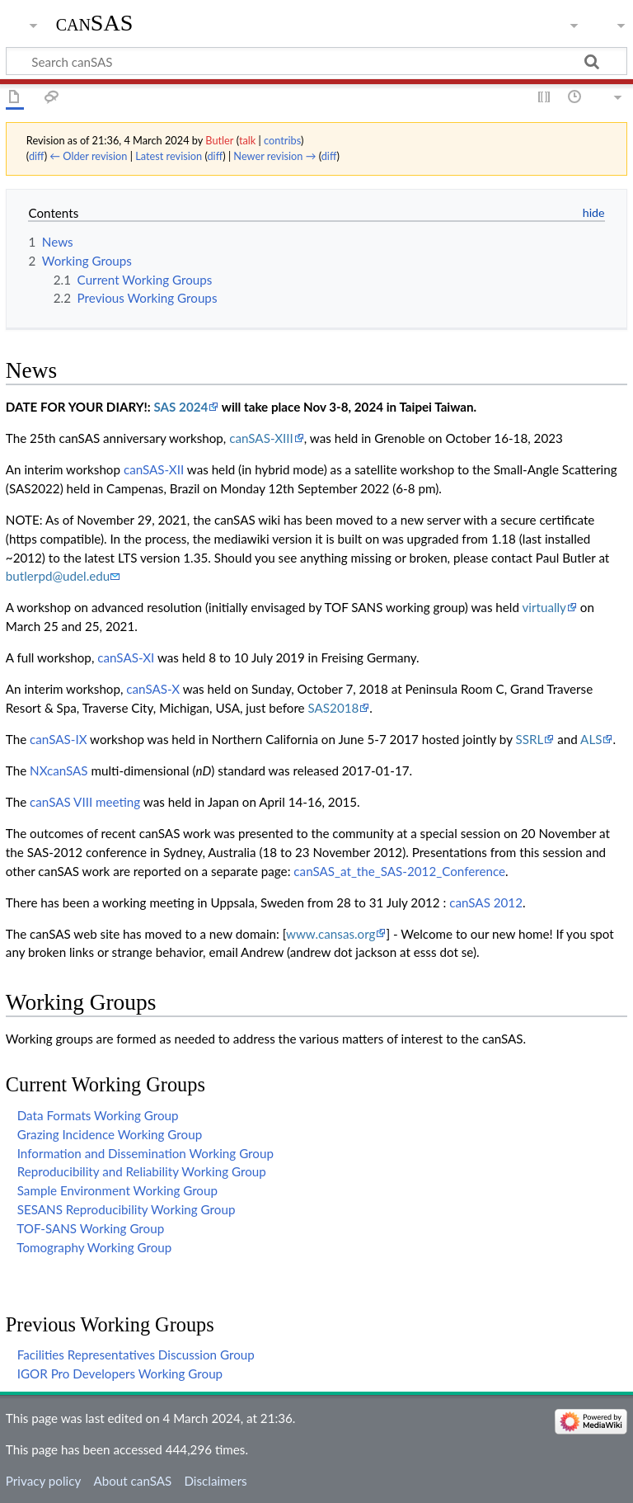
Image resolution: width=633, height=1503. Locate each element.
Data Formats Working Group (98, 1115)
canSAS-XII (154, 469)
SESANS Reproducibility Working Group (126, 1209)
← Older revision (88, 156)
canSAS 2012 (486, 902)
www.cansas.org (330, 933)
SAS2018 (333, 707)
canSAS (95, 22)
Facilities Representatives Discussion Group (136, 1354)
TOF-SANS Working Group (90, 1228)
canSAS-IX (58, 739)
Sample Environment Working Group (117, 1190)
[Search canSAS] (316, 61)
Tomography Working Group (93, 1247)
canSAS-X (153, 688)
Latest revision (168, 156)
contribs (282, 140)
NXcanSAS (59, 770)
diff (37, 156)
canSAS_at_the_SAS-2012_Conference (399, 871)
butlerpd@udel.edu (58, 575)
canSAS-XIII (261, 438)
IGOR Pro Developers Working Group (120, 1373)
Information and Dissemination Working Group (145, 1153)
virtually (543, 607)
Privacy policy (43, 1480)
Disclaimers (215, 1480)
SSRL (530, 739)
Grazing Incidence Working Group (109, 1134)
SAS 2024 (180, 406)
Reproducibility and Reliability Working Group (141, 1171)
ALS (591, 739)
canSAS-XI (125, 657)
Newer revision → (274, 156)
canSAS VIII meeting (85, 801)
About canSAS (132, 1480)
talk (247, 140)
